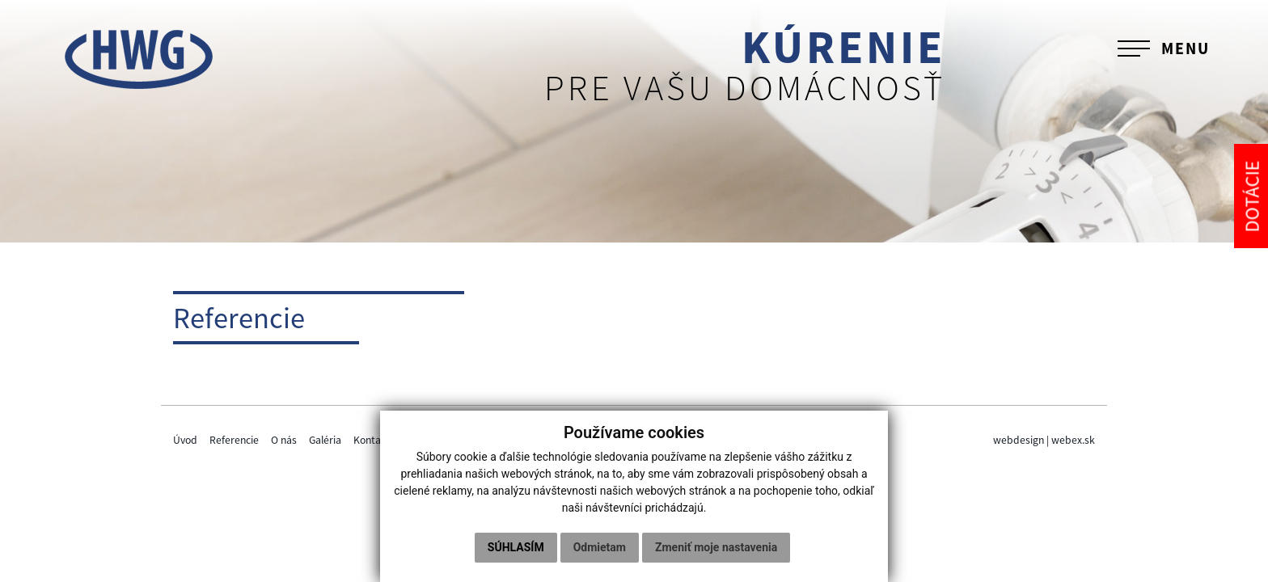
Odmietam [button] (599, 547)
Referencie (234, 440)
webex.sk (1073, 440)
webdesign (1018, 440)
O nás (284, 440)
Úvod (185, 440)
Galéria (325, 440)
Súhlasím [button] (516, 547)
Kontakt (372, 440)
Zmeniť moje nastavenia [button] (716, 547)
